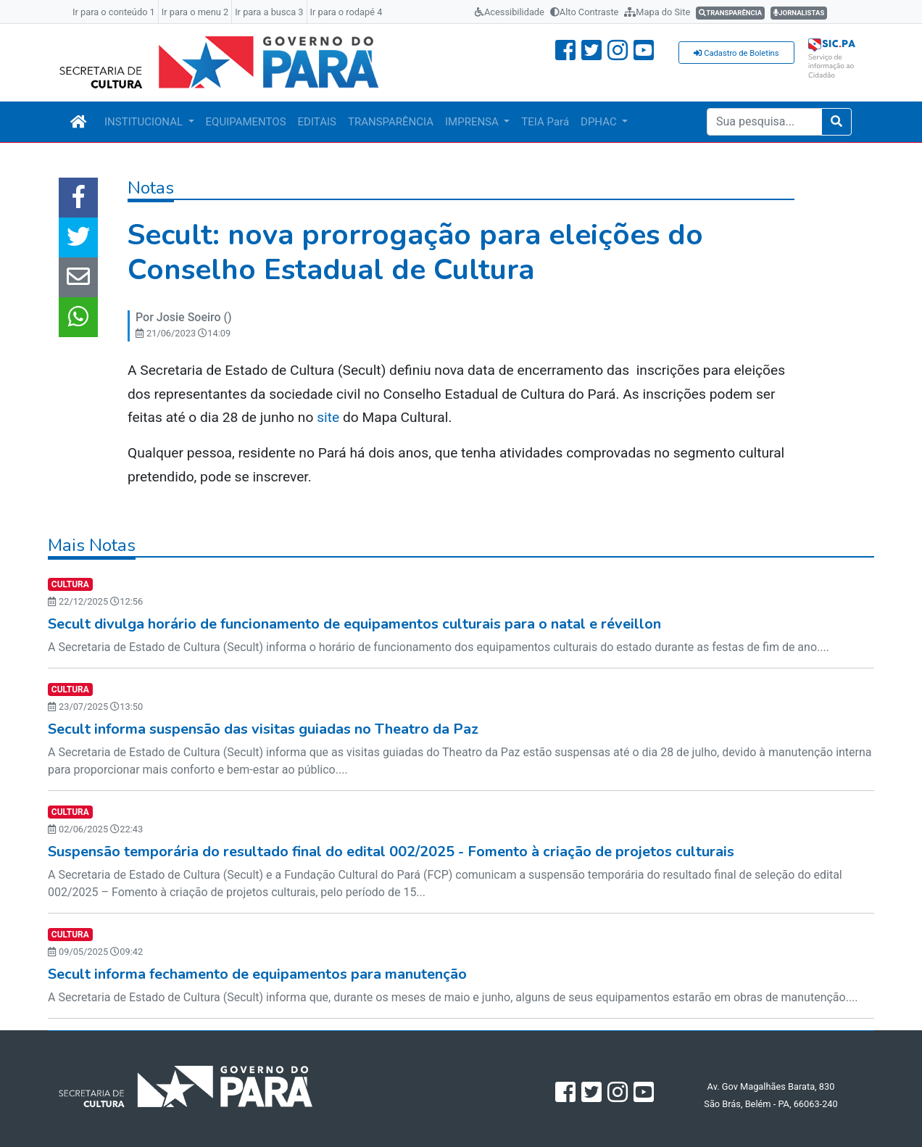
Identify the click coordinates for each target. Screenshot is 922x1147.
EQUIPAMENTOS (246, 121)
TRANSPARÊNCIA (390, 121)
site (328, 417)
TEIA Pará (545, 121)
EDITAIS (317, 121)
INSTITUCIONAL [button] (145, 121)
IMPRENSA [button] (473, 121)
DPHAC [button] (600, 121)
